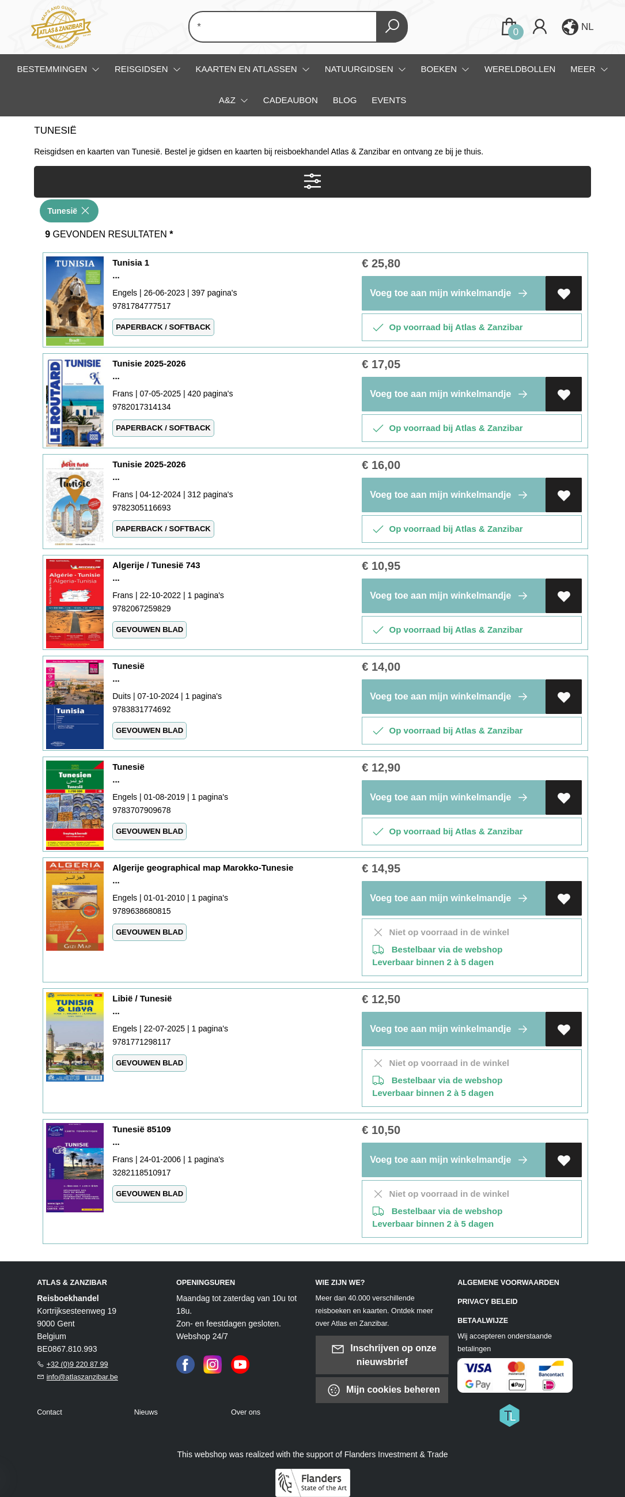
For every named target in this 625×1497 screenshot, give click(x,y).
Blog (345, 100)
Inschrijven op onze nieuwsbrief (384, 1354)
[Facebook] (185, 1364)
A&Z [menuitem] (228, 100)
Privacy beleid (487, 1302)
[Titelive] (509, 1414)
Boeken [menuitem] (440, 69)
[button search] (392, 27)
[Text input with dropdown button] (290, 27)
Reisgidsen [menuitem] (143, 69)
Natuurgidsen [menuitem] (360, 69)
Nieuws (146, 1412)
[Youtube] (240, 1364)
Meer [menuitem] (584, 69)
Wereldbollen (519, 69)
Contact (49, 1412)
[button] (576, 27)
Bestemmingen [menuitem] (53, 69)
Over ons (245, 1412)
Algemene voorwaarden (508, 1283)
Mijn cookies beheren (383, 1390)
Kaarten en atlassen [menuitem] (248, 69)
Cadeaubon (290, 100)
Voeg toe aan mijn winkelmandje (451, 293)
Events (389, 100)
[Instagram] (212, 1364)
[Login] (540, 27)
